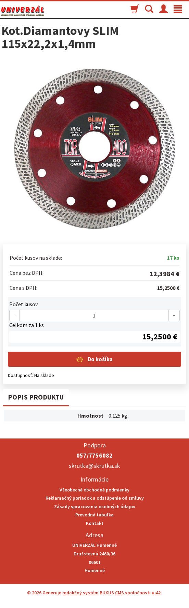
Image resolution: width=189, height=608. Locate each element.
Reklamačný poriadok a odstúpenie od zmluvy (95, 498)
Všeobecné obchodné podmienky (94, 490)
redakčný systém (80, 593)
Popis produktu (36, 397)
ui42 (156, 593)
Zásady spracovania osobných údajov (94, 506)
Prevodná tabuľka (94, 515)
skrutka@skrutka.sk (94, 466)
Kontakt (94, 523)
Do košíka (100, 359)
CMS (119, 593)
